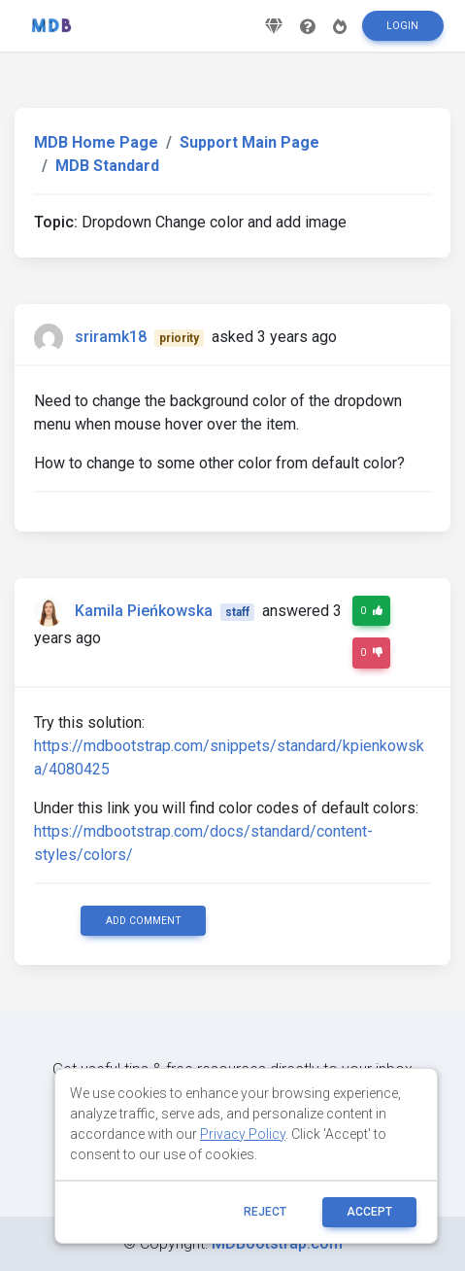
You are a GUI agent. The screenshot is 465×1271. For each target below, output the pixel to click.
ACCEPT (369, 1212)
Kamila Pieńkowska (144, 610)
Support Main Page (249, 142)
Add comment (144, 920)
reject (265, 1212)
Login (402, 25)
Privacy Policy (242, 1134)
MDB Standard (107, 165)
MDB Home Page (96, 142)
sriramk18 (111, 336)
